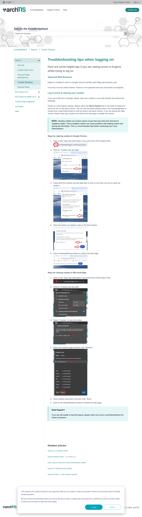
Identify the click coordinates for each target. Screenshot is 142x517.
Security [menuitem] (21, 65)
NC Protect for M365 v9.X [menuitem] (25, 97)
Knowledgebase (36, 10)
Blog (65, 10)
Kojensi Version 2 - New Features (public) (62, 474)
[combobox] (69, 33)
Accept (93, 507)
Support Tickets (53, 10)
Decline (112, 507)
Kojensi (34, 50)
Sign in (136, 2)
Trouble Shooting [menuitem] (25, 82)
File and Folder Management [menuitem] (24, 76)
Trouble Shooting (48, 50)
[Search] (126, 33)
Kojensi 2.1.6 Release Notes (58, 451)
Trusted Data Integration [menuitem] (25, 102)
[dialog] (71, 500)
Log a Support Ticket (121, 2)
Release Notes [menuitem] (24, 87)
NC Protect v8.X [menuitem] (21, 92)
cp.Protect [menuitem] (19, 106)
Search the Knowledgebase (31, 28)
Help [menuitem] (17, 111)
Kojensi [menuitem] (18, 60)
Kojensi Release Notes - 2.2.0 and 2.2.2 (62, 457)
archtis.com (132, 10)
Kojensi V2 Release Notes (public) (60, 468)
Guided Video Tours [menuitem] (26, 70)
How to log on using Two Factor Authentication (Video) (67, 463)
